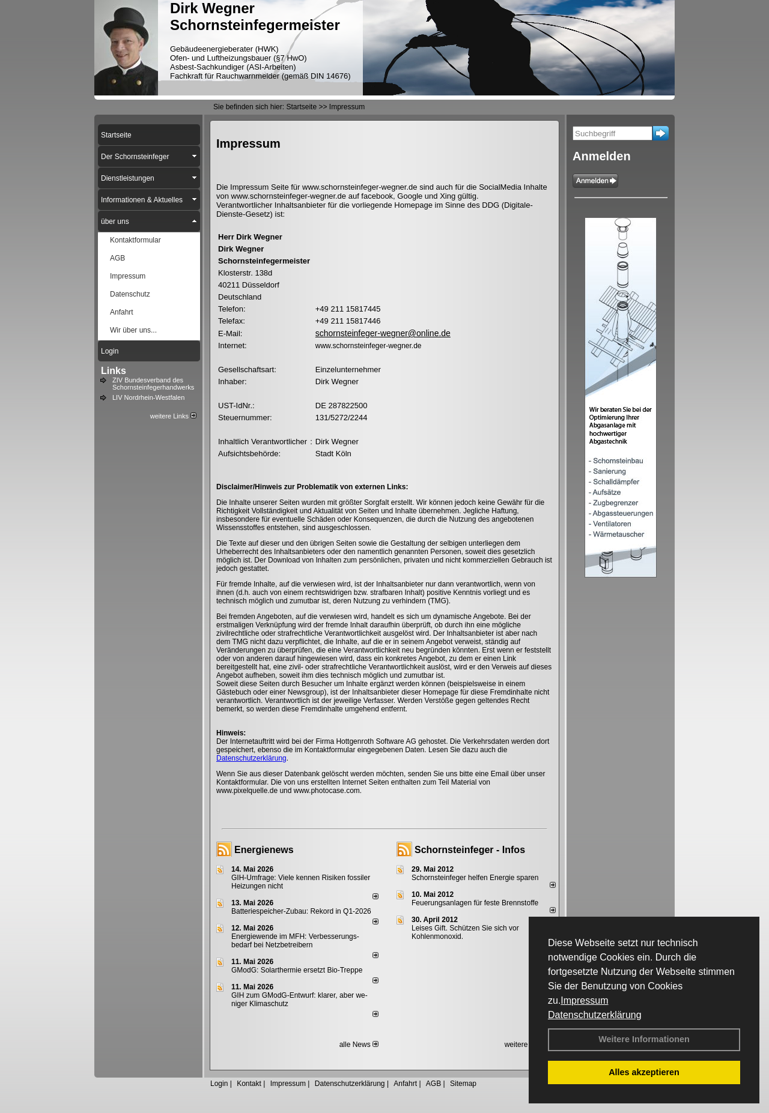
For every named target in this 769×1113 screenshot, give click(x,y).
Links (113, 371)
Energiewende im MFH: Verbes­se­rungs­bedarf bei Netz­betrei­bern (295, 940)
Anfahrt (405, 1083)
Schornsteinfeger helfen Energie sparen (475, 877)
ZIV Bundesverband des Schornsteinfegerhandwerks (153, 383)
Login (219, 1083)
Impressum (584, 1000)
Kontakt (249, 1083)
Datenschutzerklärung (595, 1015)
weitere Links (173, 416)
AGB (433, 1083)
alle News (358, 1044)
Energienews (264, 850)
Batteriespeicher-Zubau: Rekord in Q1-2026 (301, 911)
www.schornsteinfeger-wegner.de (368, 346)
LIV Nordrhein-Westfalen (148, 397)
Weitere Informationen (644, 1039)
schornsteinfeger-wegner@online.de (383, 333)
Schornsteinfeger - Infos (470, 850)
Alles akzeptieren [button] (644, 1072)
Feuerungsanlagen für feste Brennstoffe (475, 903)
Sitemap (463, 1083)
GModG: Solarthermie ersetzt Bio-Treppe (296, 970)
